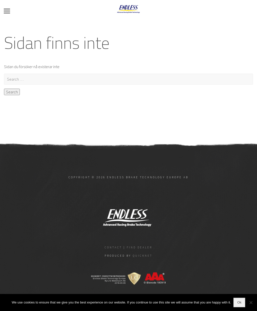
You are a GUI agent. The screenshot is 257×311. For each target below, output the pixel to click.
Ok (239, 302)
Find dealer (139, 247)
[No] (250, 302)
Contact (113, 247)
